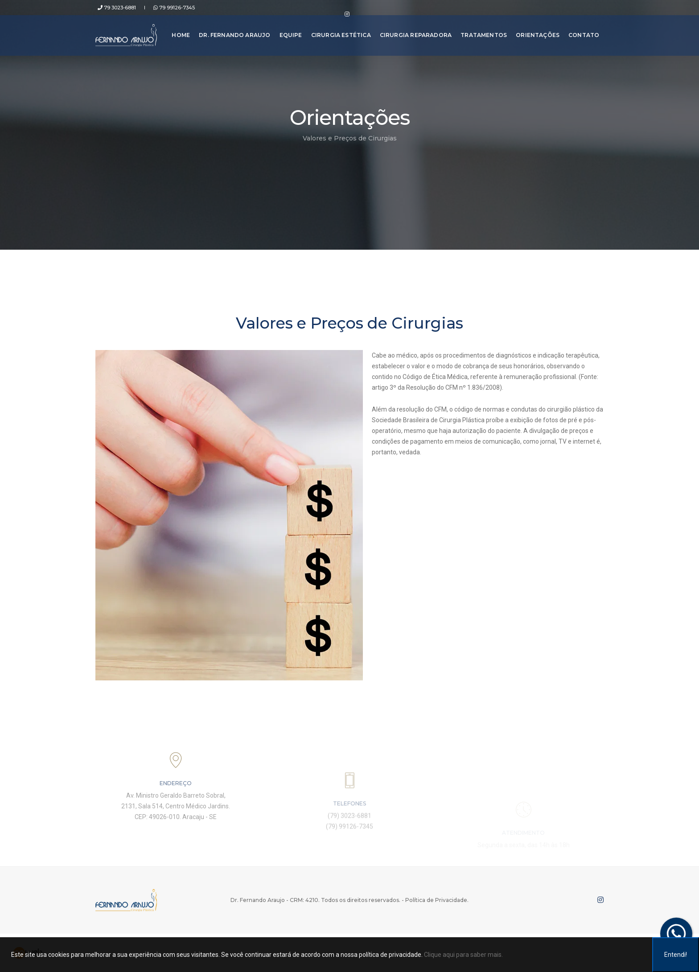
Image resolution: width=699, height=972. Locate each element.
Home (178, 31)
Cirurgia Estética (338, 31)
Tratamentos (481, 31)
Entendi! (675, 954)
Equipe (288, 31)
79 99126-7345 (167, 7)
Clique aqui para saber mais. (463, 954)
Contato (581, 31)
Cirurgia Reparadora (413, 31)
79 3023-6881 (114, 7)
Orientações (535, 31)
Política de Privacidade (436, 900)
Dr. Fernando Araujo (232, 31)
